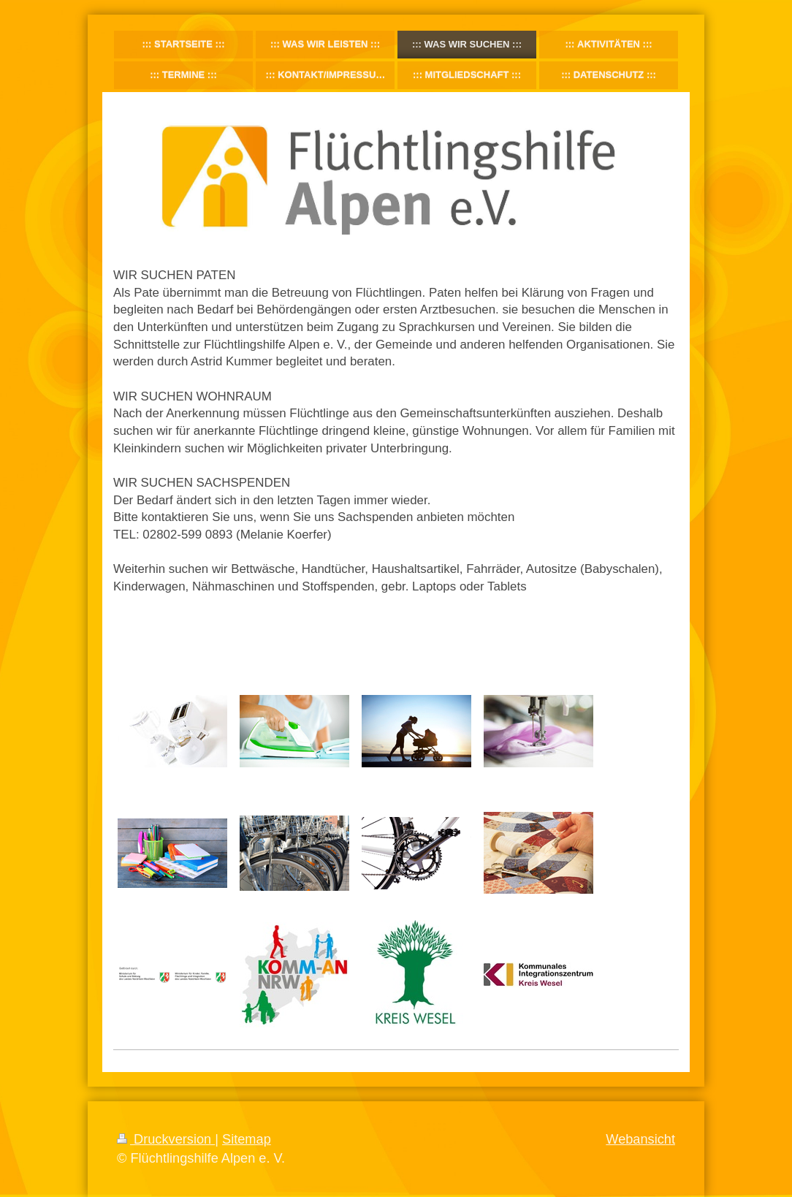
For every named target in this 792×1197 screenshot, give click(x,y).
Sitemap (246, 1139)
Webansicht (640, 1139)
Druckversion (166, 1139)
